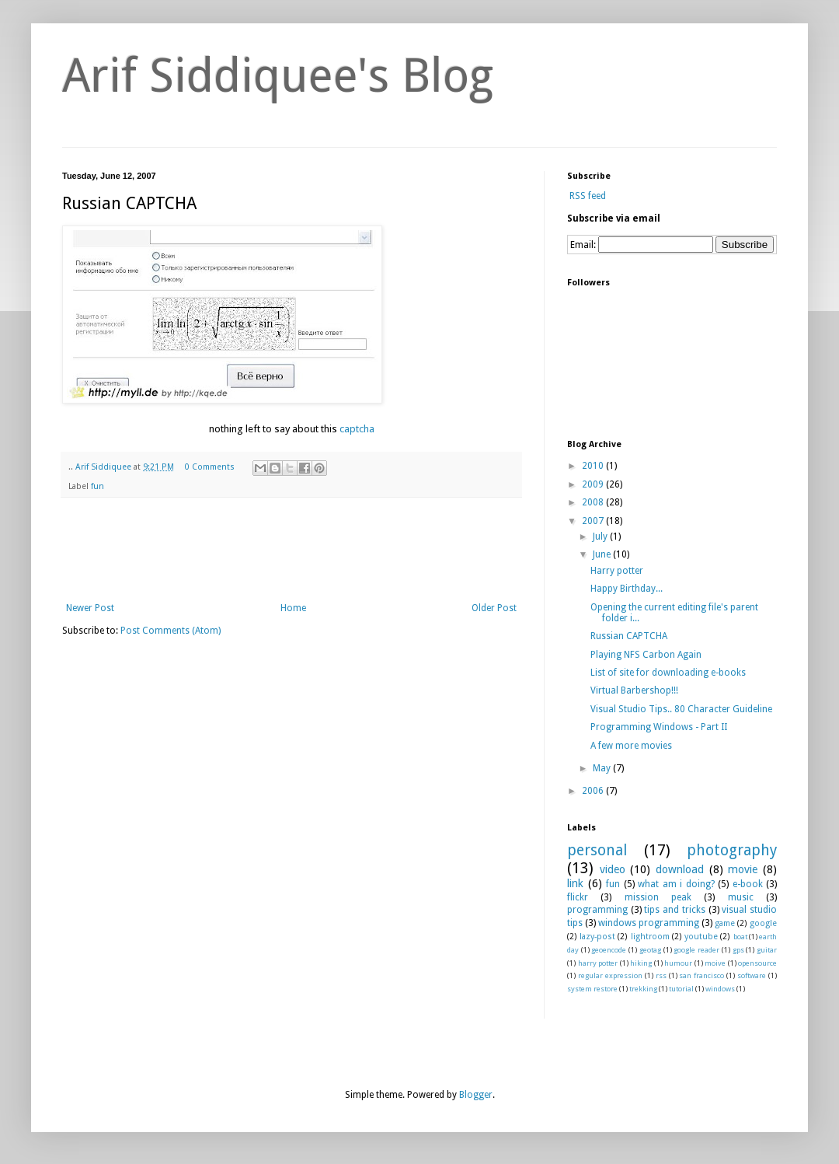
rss (661, 975)
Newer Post (90, 608)
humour (678, 963)
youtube (701, 937)
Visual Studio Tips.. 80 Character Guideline (681, 709)
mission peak (658, 897)
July (601, 536)
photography (732, 850)
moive (715, 963)
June (603, 554)
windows (720, 988)
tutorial (681, 988)
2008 (594, 502)
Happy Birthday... (626, 588)
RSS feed (586, 196)
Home (293, 608)
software (751, 975)
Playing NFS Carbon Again (645, 654)
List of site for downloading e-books (668, 672)
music (741, 897)
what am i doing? (676, 884)
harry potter (598, 963)
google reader (696, 950)
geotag (650, 950)
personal (597, 850)
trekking (643, 988)
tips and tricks (674, 909)
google (763, 923)
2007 (594, 521)
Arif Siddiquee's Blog (277, 75)
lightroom (650, 937)
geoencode (608, 950)
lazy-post (597, 937)
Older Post (494, 608)
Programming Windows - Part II (658, 727)
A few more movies (631, 745)
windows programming (648, 923)
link (575, 883)
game (725, 923)
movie (742, 869)
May (603, 768)
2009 (594, 484)
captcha (356, 429)
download (680, 869)
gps (738, 950)
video (612, 869)
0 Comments (210, 467)
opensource (757, 963)
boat (740, 936)
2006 (594, 790)
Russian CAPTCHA (628, 636)
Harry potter (616, 570)
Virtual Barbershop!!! (634, 690)
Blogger (476, 1094)
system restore (592, 988)
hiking (641, 963)
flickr (577, 897)
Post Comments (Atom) (170, 630)
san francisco (701, 975)
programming (597, 909)
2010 (594, 465)
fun (97, 486)
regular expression (610, 975)
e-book (748, 884)
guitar (767, 950)
